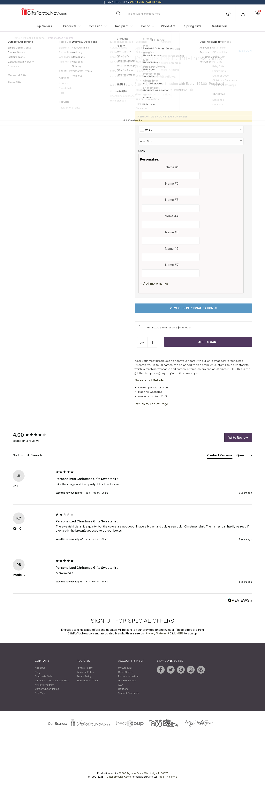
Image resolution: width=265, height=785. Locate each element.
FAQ (120, 684)
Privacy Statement (157, 633)
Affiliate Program (44, 684)
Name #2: (172, 183)
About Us (40, 668)
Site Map (40, 693)
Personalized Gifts (34, 37)
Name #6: (172, 248)
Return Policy (84, 676)
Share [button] (105, 492)
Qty (142, 342)
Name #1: (172, 167)
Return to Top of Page (151, 404)
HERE (180, 633)
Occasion (95, 26)
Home (16, 37)
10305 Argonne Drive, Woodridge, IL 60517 (143, 773)
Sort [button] (18, 455)
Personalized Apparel (60, 37)
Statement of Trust (87, 680)
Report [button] (96, 492)
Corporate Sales (44, 676)
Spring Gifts (192, 26)
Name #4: (172, 216)
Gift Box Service (127, 680)
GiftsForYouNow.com (119, 776)
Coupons (123, 689)
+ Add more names (154, 283)
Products (69, 26)
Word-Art (168, 26)
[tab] (219, 456)
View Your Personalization (193, 308)
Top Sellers (43, 26)
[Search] (40, 455)
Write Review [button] (238, 437)
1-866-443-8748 (167, 776)
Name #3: (172, 200)
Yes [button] (88, 492)
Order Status (125, 672)
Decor (145, 26)
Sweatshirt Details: (150, 380)
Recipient (121, 26)
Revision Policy (85, 672)
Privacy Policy (85, 668)
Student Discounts (128, 693)
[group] (33, 435)
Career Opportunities (47, 689)
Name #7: (172, 265)
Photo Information (128, 676)
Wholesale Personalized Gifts (52, 680)
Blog (37, 672)
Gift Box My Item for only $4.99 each (169, 327)
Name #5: (172, 232)
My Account (125, 668)
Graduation (219, 26)
